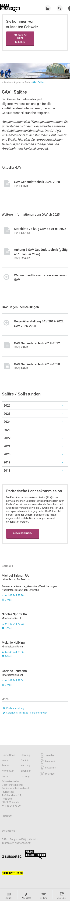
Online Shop (8, 755)
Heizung (25, 765)
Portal (5, 776)
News (5, 760)
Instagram (48, 768)
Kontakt (33, 839)
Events (5, 765)
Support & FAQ (18, 839)
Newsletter (8, 770)
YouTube (47, 774)
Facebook (47, 761)
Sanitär (25, 760)
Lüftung (25, 776)
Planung (25, 755)
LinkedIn (47, 755)
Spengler (26, 770)
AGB (4, 839)
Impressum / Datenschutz (16, 843)
